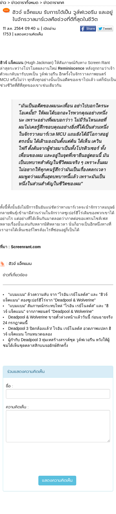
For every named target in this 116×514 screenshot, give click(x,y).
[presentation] (58, 459)
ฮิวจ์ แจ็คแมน (20, 264)
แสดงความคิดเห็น (29, 34)
